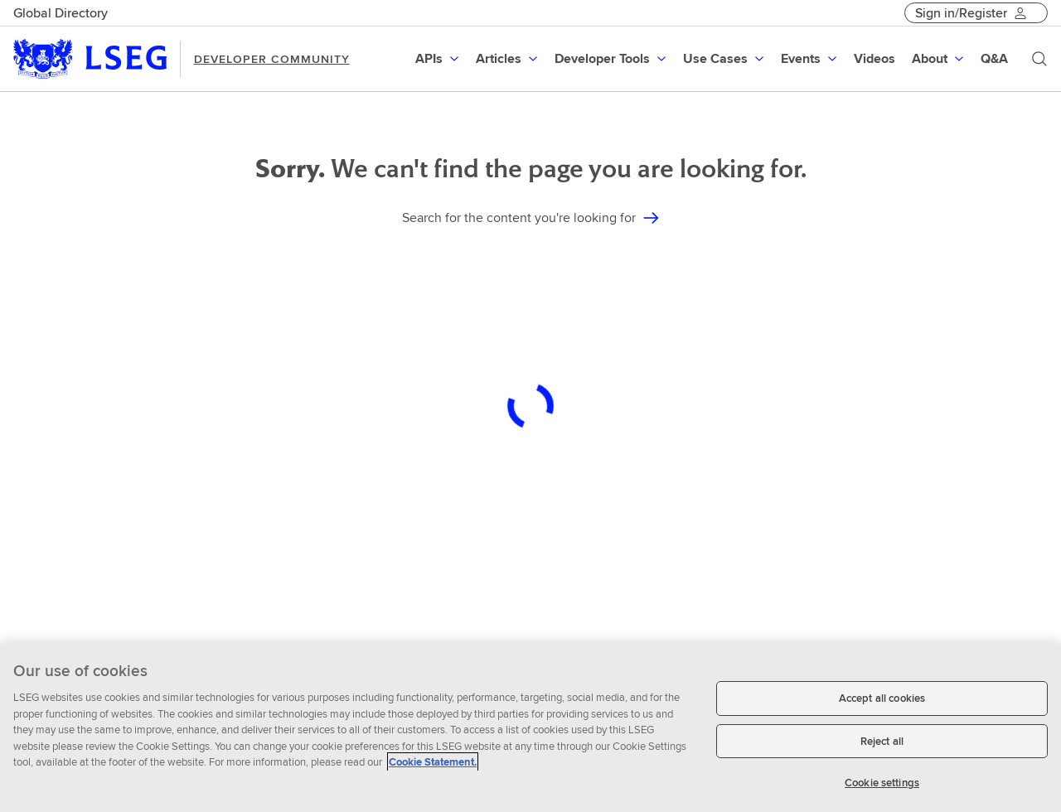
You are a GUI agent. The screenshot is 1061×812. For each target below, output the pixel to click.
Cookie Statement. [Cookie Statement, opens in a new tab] (433, 762)
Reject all (882, 741)
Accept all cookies (882, 698)
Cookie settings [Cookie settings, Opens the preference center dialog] (882, 782)
